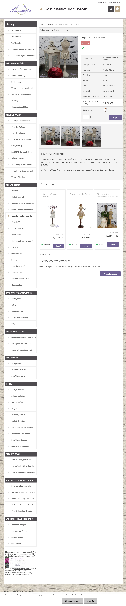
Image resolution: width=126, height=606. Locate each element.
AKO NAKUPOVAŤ (60, 9)
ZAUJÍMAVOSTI (82, 9)
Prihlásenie (102, 2)
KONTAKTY (71, 9)
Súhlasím (90, 601)
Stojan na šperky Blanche (49, 195)
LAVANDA (49, 9)
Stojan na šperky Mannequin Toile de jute (107, 195)
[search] (111, 9)
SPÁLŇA (110, 170)
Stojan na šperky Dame (80, 194)
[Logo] (21, 9)
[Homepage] (40, 9)
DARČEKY (101, 170)
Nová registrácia (114, 2)
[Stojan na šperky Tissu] (58, 36)
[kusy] (86, 117)
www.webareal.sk (26, 591)
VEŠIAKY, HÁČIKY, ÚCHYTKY (53, 170)
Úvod (42, 24)
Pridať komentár (110, 274)
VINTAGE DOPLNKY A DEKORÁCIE (81, 170)
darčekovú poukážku (22, 568)
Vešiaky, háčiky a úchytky (54, 24)
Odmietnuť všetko (71, 601)
